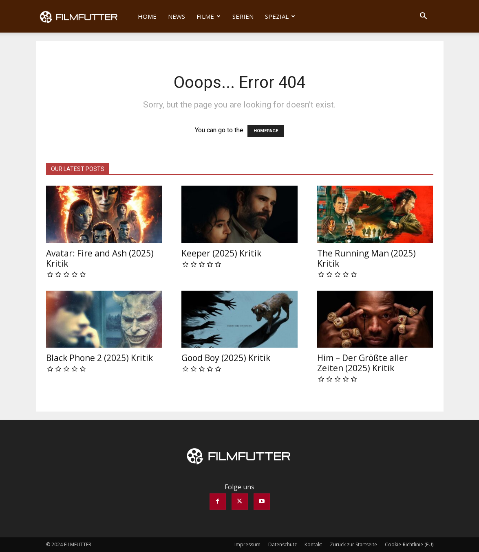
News (176, 16)
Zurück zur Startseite (353, 544)
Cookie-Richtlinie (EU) (409, 544)
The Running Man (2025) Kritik (366, 258)
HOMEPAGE (266, 131)
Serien (243, 16)
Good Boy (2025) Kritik (225, 358)
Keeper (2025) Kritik (221, 253)
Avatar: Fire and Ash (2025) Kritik (100, 258)
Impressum (247, 544)
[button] (423, 16)
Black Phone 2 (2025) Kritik (99, 358)
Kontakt (313, 544)
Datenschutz (282, 544)
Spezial (280, 16)
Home (147, 16)
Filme (208, 16)
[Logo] (84, 16)
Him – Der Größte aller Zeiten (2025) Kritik (362, 363)
